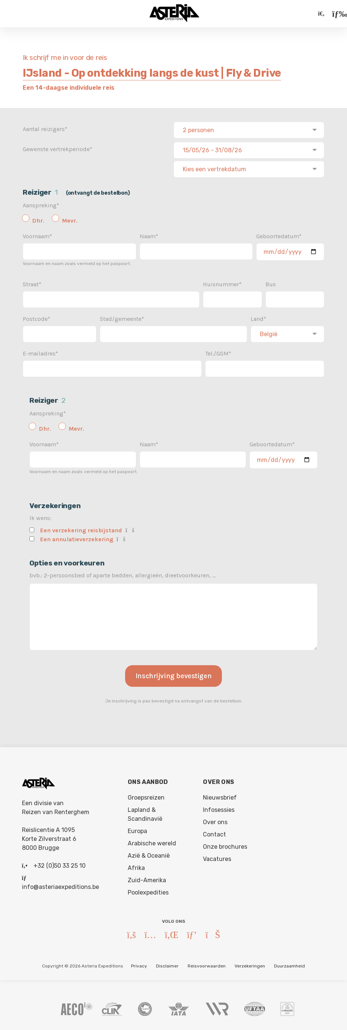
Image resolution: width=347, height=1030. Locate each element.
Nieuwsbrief (220, 795)
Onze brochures (225, 844)
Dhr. (38, 218)
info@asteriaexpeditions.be (60, 884)
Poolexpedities (148, 890)
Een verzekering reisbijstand (81, 528)
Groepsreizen (146, 795)
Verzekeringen (250, 963)
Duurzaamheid (289, 963)
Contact (214, 832)
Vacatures (217, 856)
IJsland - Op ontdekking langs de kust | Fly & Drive (152, 73)
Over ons (215, 819)
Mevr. (69, 218)
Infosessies (219, 807)
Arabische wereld (152, 841)
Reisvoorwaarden (207, 963)
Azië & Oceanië (149, 853)
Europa (137, 828)
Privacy (139, 963)
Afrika (136, 865)
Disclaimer (167, 963)
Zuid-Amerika (147, 877)
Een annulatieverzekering (76, 536)
